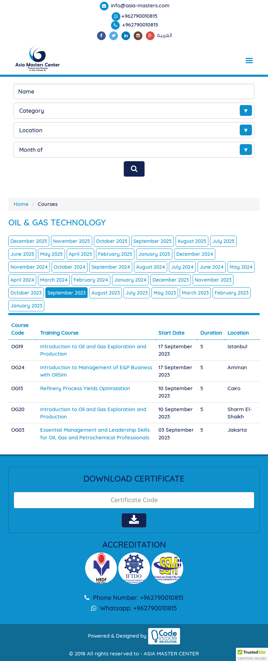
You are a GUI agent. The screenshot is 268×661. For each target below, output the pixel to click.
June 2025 (22, 254)
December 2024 (194, 254)
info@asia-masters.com (140, 5)
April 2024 (22, 280)
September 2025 (152, 241)
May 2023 (165, 293)
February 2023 (231, 293)
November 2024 (29, 267)
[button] (252, 654)
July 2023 (137, 293)
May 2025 (51, 254)
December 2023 (170, 280)
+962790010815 (139, 16)
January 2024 (130, 280)
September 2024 (110, 267)
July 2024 (182, 267)
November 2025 (71, 241)
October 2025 (111, 241)
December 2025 (28, 241)
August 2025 (192, 241)
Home (21, 204)
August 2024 (150, 267)
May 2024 (241, 267)
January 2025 (154, 254)
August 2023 (105, 293)
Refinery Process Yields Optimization (85, 388)
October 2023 (26, 293)
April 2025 (80, 254)
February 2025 (115, 254)
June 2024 (212, 267)
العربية (164, 35)
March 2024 (54, 280)
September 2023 (66, 293)
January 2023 (26, 306)
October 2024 (69, 267)
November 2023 (213, 280)
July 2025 (223, 241)
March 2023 (195, 293)
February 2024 (91, 280)
